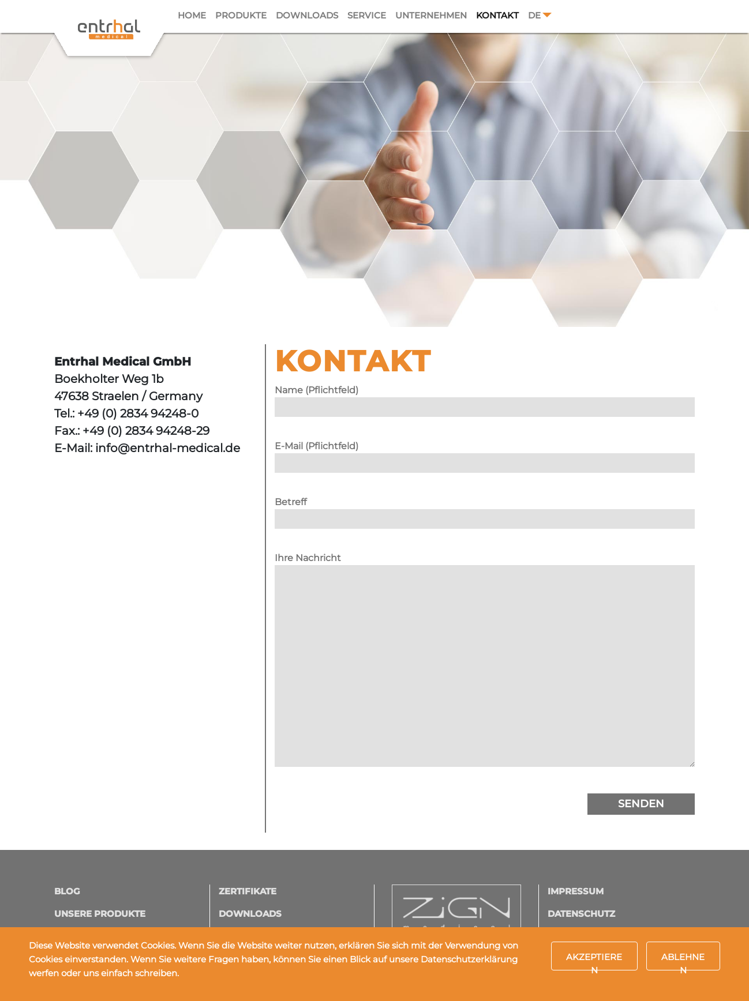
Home (192, 15)
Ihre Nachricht (485, 665)
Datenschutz (581, 913)
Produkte (241, 15)
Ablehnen (683, 960)
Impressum (576, 891)
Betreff (485, 510)
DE (534, 15)
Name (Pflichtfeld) (485, 398)
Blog (67, 891)
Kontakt (497, 15)
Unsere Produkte (99, 913)
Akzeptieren (594, 960)
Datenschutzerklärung (469, 959)
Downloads (307, 15)
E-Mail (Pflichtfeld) (485, 454)
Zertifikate (247, 891)
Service (366, 15)
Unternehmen (431, 15)
